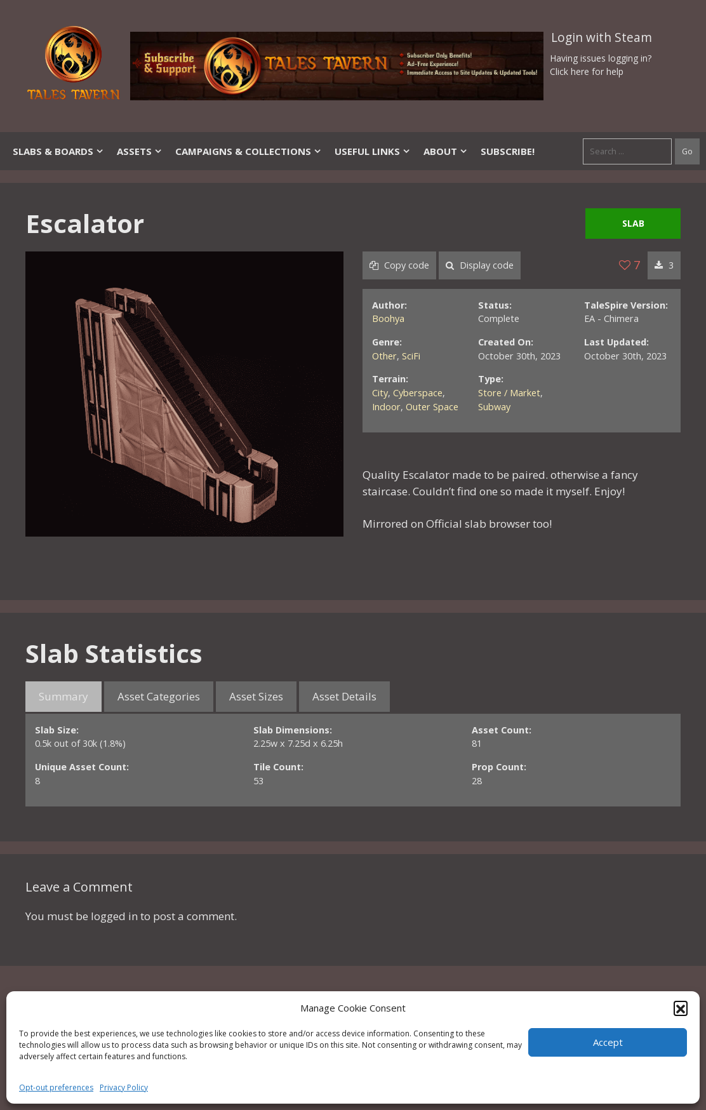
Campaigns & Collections (248, 151)
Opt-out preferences (56, 1087)
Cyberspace (418, 393)
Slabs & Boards (58, 151)
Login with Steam (601, 37)
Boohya (388, 318)
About (445, 151)
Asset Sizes (256, 696)
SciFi (411, 356)
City (380, 393)
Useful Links (373, 151)
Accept (608, 1042)
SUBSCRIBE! (508, 151)
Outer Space (432, 407)
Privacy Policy (124, 1087)
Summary (63, 696)
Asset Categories (158, 696)
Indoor (386, 407)
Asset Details (344, 696)
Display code (480, 265)
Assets (140, 151)
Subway (494, 407)
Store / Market (509, 393)
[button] (680, 1007)
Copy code (399, 265)
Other (384, 356)
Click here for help (586, 71)
